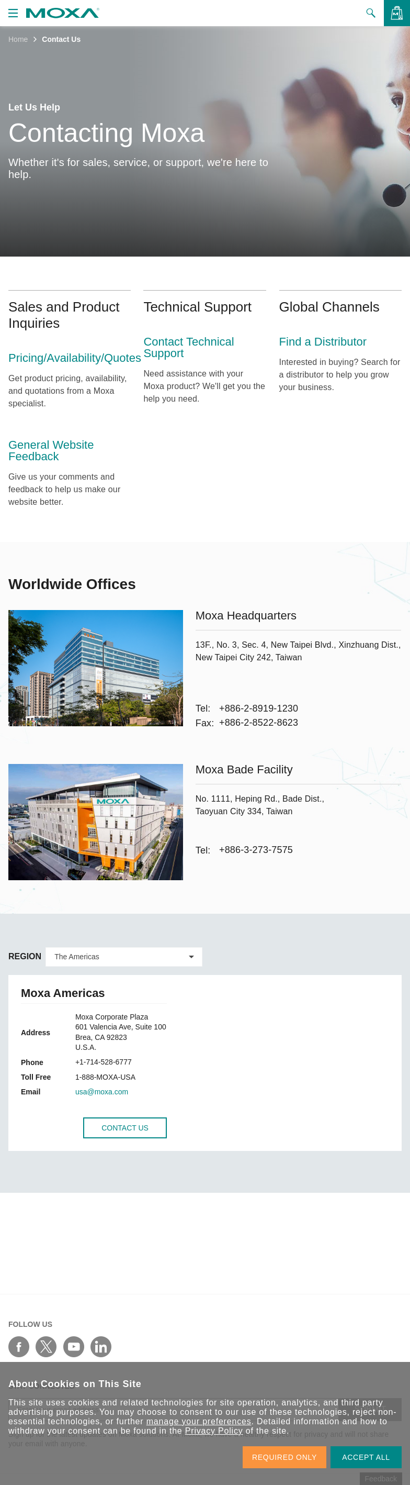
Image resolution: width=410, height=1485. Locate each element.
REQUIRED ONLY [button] (284, 1457)
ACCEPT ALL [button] (366, 1457)
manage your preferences (199, 1421)
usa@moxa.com (101, 1092)
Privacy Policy (214, 1430)
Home (18, 39)
